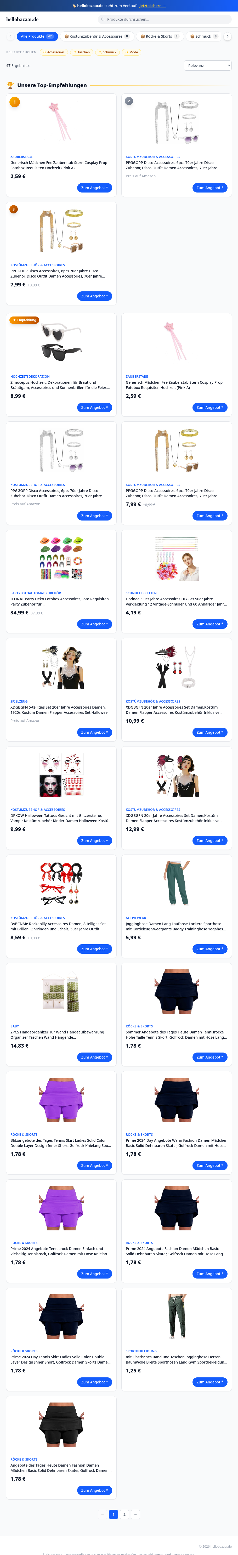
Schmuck (107, 52)
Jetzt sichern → (153, 5)
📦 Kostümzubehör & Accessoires (97, 36)
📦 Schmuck (204, 36)
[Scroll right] (227, 36)
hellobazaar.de (22, 19)
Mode (131, 52)
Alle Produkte (37, 36)
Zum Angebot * (94, 187)
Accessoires (54, 52)
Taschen (81, 52)
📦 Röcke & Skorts (159, 36)
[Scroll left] (10, 36)
